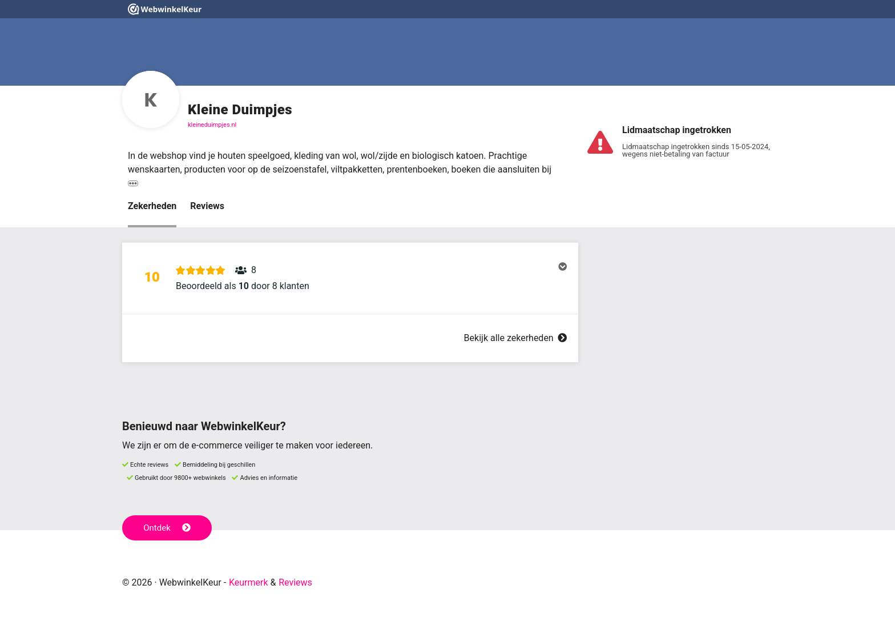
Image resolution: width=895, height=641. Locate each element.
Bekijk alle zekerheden (515, 337)
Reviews (207, 206)
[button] (350, 278)
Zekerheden (152, 206)
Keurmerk (248, 582)
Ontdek (167, 528)
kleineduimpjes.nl (212, 125)
